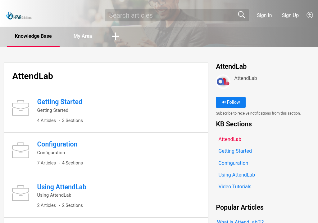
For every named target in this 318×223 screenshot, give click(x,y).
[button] (310, 15)
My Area (83, 36)
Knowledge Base (33, 36)
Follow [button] (231, 102)
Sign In (264, 15)
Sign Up (290, 15)
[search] (177, 15)
